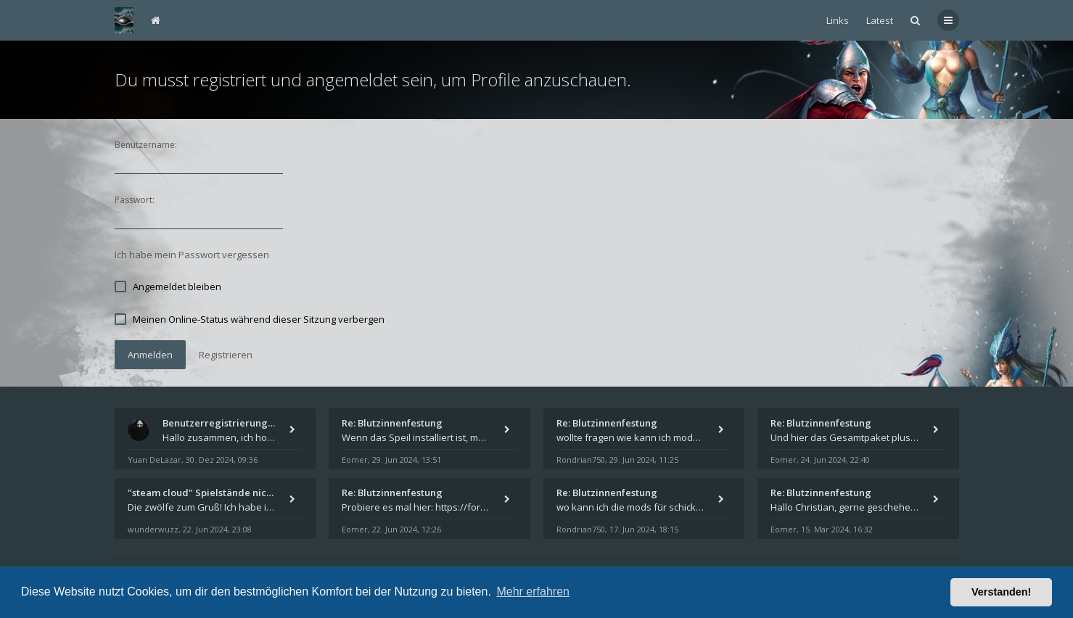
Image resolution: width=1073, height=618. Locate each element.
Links (837, 20)
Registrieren (225, 354)
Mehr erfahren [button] (533, 591)
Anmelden (150, 354)
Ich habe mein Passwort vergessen (192, 254)
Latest (879, 20)
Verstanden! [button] (1001, 592)
